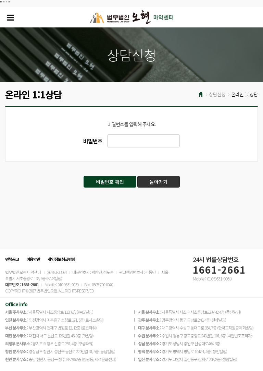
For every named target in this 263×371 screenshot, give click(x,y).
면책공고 (12, 259)
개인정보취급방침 (61, 259)
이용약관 (33, 259)
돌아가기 (158, 181)
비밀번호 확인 (110, 181)
